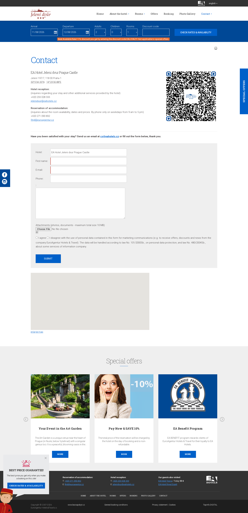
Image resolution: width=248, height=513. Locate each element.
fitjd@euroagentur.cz (42, 119)
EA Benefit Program (188, 428)
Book (124, 454)
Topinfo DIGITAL (210, 505)
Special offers (244, 91)
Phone (39, 178)
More (60, 454)
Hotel (39, 152)
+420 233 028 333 (121, 481)
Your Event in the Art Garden (60, 428)
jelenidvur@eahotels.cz (44, 101)
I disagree (55, 237)
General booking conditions (116, 505)
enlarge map (37, 332)
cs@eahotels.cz (109, 136)
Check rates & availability (26, 485)
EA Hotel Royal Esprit (167, 484)
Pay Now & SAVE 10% (124, 428)
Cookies (172, 505)
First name (41, 161)
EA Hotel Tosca (165, 481)
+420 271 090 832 (73, 481)
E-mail (39, 169)
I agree (42, 237)
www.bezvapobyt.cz (76, 505)
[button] (90, 298)
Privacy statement (160, 505)
